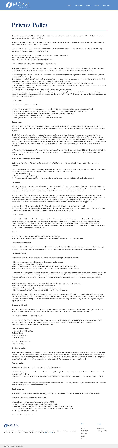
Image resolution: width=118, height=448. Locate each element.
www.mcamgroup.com (80, 311)
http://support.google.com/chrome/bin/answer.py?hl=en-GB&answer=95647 (45, 406)
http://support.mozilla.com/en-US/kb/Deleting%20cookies (38, 404)
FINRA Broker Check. (49, 432)
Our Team (84, 433)
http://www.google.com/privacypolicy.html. (71, 359)
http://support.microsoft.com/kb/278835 (39, 402)
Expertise (84, 431)
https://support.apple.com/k (27, 411)
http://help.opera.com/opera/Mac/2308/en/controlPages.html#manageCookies (45, 408)
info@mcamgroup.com (20, 324)
